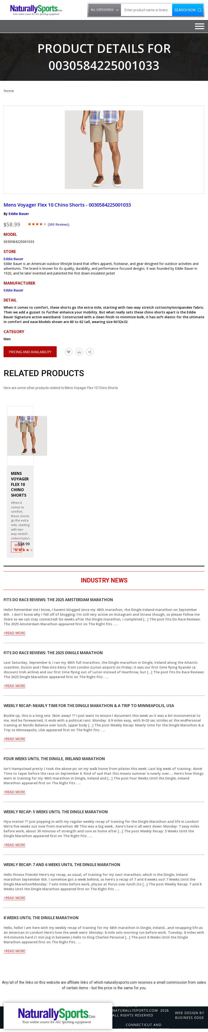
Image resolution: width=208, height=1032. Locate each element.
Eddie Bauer (19, 213)
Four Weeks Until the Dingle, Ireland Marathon (54, 758)
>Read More (14, 633)
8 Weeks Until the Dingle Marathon (41, 917)
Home (9, 90)
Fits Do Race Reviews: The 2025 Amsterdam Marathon (58, 599)
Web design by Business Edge (189, 1015)
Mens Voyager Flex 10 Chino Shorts (20, 484)
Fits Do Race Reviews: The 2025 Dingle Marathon (53, 652)
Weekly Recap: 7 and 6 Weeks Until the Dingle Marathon (62, 864)
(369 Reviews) (58, 224)
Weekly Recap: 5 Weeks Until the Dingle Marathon (56, 811)
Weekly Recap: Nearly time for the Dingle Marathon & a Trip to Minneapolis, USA (89, 705)
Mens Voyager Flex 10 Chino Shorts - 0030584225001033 (67, 205)
